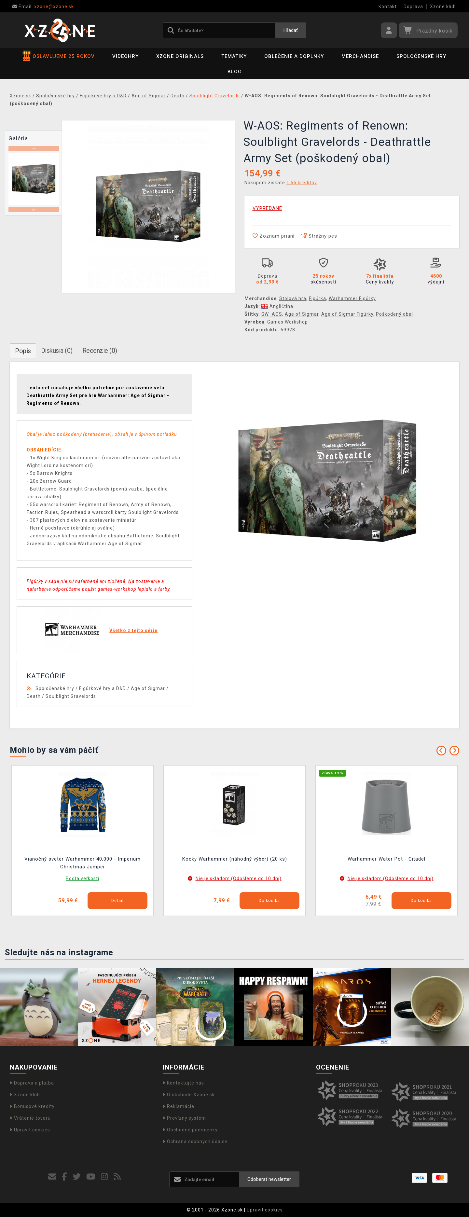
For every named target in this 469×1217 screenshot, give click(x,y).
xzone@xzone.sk (43, 6)
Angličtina (277, 306)
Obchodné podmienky (190, 1129)
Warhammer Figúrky (352, 298)
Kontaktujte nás (183, 1083)
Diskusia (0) (57, 350)
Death (34, 696)
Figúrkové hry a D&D (102, 688)
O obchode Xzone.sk (189, 1094)
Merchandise (360, 56)
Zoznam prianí (274, 236)
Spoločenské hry (421, 56)
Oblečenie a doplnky (294, 56)
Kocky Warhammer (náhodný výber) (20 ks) (234, 859)
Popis (23, 351)
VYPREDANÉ (267, 208)
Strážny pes (319, 236)
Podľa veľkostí (82, 878)
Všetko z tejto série (133, 630)
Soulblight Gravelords (71, 696)
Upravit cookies (30, 1129)
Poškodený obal (394, 314)
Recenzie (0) (99, 350)
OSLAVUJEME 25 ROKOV (59, 56)
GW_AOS (271, 314)
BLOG (235, 72)
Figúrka (317, 298)
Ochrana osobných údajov (195, 1141)
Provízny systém (184, 1118)
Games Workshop (287, 322)
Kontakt (388, 6)
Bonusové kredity (32, 1106)
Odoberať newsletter (269, 1179)
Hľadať (290, 30)
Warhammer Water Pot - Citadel (386, 859)
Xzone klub (443, 6)
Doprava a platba (32, 1083)
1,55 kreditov (301, 182)
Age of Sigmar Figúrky (347, 314)
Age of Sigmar (302, 314)
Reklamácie (178, 1106)
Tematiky (234, 56)
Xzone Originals (180, 56)
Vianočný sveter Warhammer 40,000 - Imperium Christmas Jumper (82, 863)
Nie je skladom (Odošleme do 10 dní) (239, 878)
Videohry (125, 56)
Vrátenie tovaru (30, 1118)
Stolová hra (292, 298)
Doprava (413, 6)
